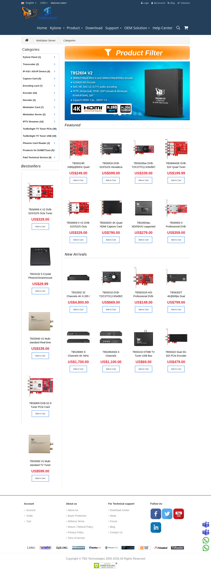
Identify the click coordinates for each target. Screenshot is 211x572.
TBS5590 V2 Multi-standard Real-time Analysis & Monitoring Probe (40, 341)
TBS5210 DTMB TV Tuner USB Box (143, 354)
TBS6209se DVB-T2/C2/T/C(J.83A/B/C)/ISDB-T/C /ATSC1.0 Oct (143, 165)
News (113, 515)
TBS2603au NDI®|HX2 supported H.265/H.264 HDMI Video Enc (143, 225)
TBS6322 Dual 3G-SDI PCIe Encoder (176, 354)
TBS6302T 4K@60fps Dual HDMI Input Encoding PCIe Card (176, 295)
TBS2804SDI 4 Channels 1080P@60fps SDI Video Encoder (111, 354)
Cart (28, 521)
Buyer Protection (77, 515)
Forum (113, 521)
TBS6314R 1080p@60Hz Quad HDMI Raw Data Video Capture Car (78, 165)
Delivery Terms (76, 521)
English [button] (29, 2)
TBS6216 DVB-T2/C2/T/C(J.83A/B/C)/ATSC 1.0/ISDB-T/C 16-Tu (111, 295)
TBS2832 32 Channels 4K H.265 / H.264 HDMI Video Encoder (78, 295)
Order (29, 515)
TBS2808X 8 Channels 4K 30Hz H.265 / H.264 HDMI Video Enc (78, 354)
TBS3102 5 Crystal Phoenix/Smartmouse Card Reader (40, 276)
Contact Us (116, 532)
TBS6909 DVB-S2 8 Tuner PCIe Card (40, 405)
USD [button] (44, 2)
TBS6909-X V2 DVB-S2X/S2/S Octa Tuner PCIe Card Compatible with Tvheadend (40, 212)
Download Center (119, 510)
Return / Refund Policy (80, 526)
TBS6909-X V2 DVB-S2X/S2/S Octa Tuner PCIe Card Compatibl (78, 225)
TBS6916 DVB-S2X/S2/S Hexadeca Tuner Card (110, 165)
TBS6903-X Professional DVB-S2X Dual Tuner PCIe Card (176, 225)
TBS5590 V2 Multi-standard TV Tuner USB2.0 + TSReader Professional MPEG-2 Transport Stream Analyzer (40, 463)
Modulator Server (45, 40)
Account (30, 510)
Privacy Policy (76, 532)
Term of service (76, 538)
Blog (112, 526)
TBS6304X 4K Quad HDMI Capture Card (110, 224)
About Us (73, 510)
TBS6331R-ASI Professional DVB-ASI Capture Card (143, 295)
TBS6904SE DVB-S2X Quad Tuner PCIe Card (176, 165)
